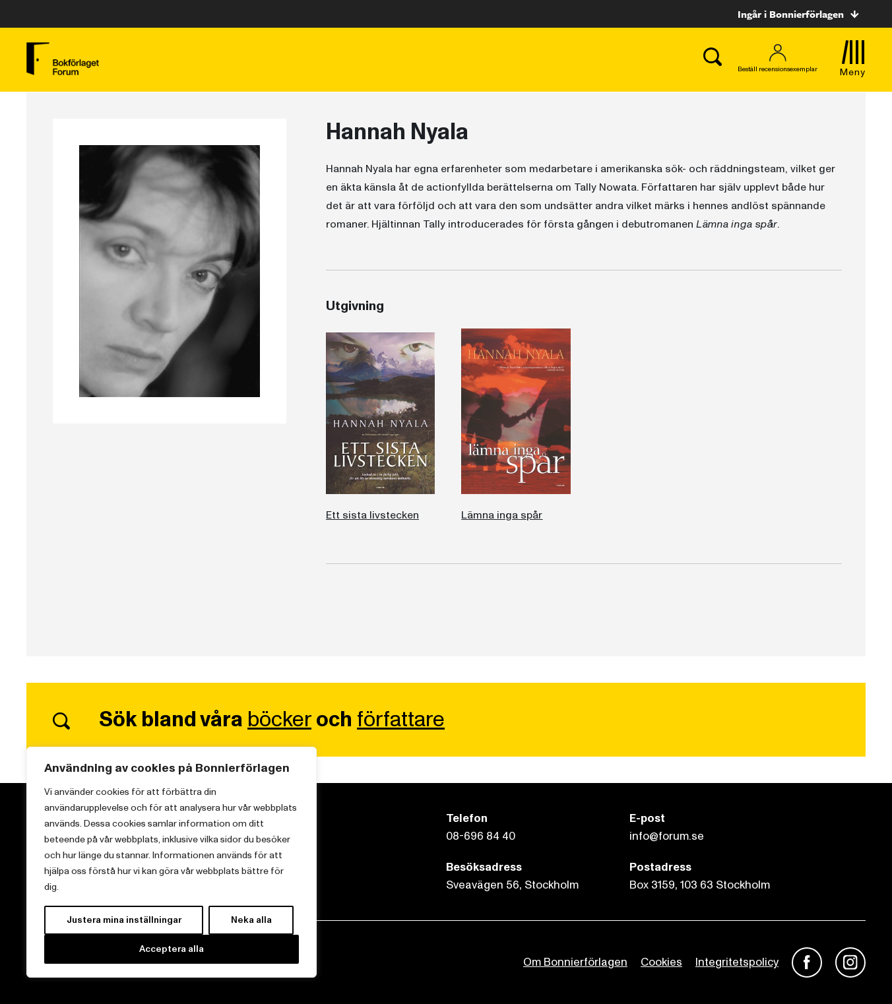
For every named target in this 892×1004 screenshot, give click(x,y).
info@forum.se (666, 836)
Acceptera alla (171, 949)
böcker (279, 719)
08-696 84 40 (480, 836)
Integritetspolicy (737, 962)
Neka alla (251, 920)
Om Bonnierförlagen (575, 962)
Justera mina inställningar (124, 920)
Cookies (661, 962)
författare (401, 719)
